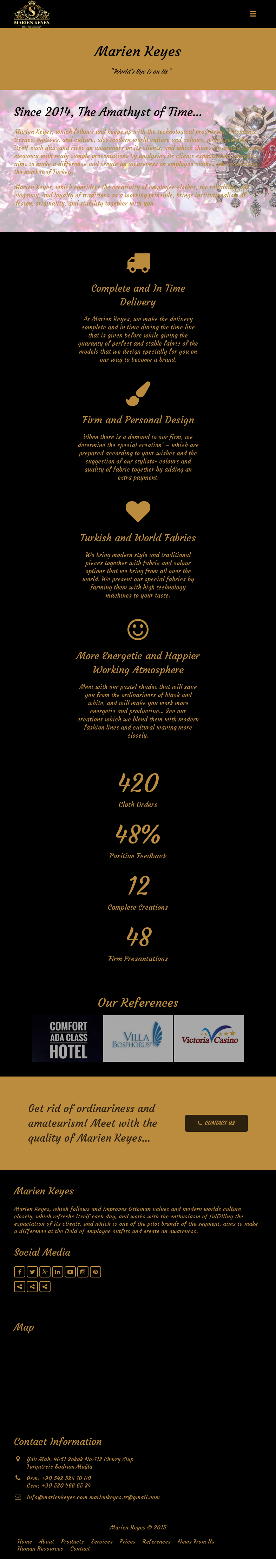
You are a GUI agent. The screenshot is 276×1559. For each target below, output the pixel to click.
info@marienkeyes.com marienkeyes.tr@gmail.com (93, 1497)
